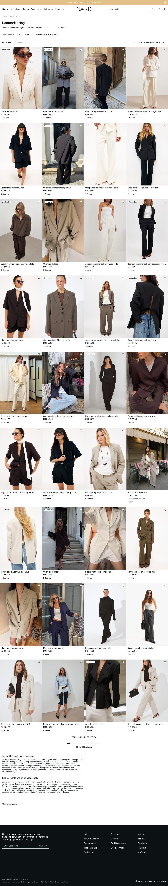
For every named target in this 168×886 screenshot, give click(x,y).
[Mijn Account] (153, 8)
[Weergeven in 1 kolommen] (125, 42)
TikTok (141, 839)
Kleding (5, 16)
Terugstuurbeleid (91, 839)
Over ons (115, 834)
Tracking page (90, 848)
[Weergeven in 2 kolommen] (130, 42)
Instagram (142, 834)
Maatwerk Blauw (9, 804)
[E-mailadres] (19, 845)
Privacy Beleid (39, 882)
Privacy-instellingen (62, 882)
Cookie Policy (49, 882)
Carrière (114, 839)
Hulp (86, 834)
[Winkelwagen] (164, 8)
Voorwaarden (6, 882)
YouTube (142, 852)
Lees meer (61, 28)
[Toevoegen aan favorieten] (39, 49)
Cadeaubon (89, 852)
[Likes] (158, 8)
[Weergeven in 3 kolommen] (134, 42)
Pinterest (142, 848)
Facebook (142, 843)
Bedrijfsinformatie (119, 843)
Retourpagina (90, 843)
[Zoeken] (129, 8)
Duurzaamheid (117, 848)
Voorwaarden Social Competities (22, 882)
